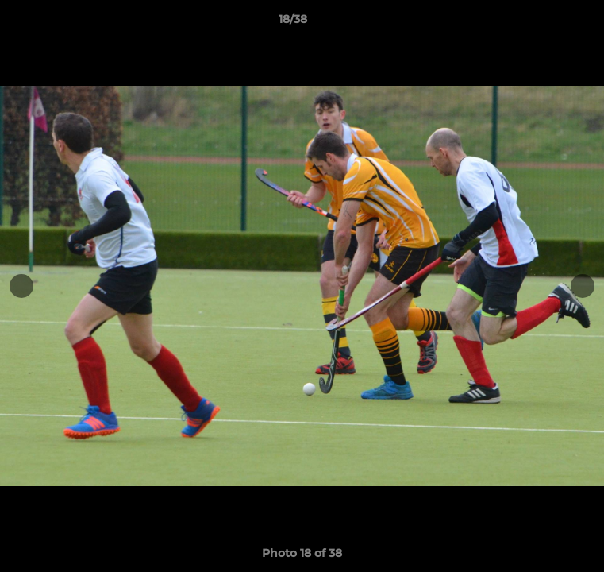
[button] (546, 23)
